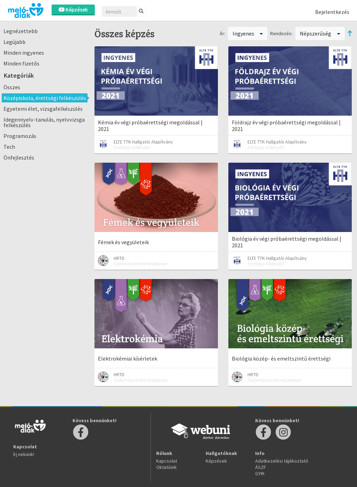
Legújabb (14, 41)
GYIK (260, 473)
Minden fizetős (21, 63)
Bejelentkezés (332, 11)
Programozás (19, 135)
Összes (11, 87)
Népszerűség (320, 33)
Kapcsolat (166, 461)
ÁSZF (260, 467)
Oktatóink (166, 467)
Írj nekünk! (23, 454)
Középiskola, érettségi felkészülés (44, 97)
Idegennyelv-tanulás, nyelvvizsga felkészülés (44, 122)
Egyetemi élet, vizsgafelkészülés (43, 108)
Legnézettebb (20, 31)
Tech (9, 146)
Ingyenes (248, 33)
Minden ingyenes (23, 52)
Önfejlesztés (18, 157)
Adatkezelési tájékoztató (281, 461)
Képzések (73, 9)
